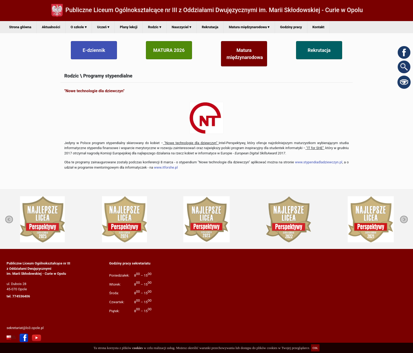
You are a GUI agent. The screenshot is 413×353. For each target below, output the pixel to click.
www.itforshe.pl (166, 167)
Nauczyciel (181, 27)
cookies (137, 348)
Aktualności (51, 27)
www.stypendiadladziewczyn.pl (318, 162)
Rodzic (154, 27)
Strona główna (20, 27)
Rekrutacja (210, 27)
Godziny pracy (291, 27)
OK (315, 348)
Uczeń (103, 27)
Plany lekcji (128, 27)
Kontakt (318, 27)
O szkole (78, 27)
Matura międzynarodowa (249, 27)
